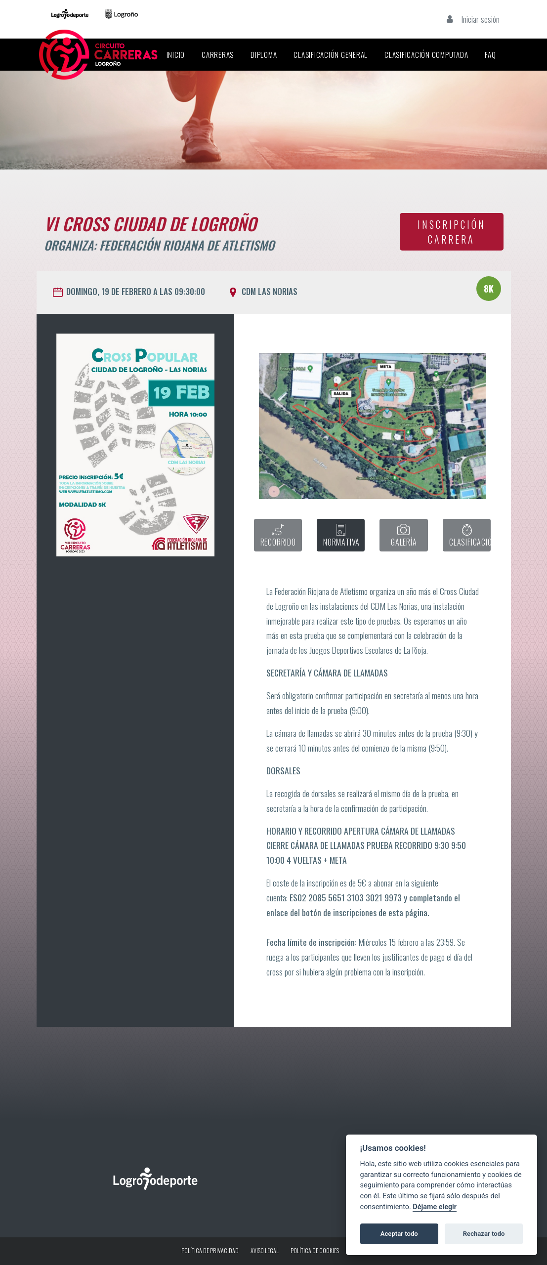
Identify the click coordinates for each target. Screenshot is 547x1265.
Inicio (176, 54)
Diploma (264, 54)
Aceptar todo (399, 1233)
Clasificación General (331, 54)
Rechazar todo (484, 1233)
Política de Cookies (315, 1250)
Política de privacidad (210, 1250)
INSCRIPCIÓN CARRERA (452, 232)
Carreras (218, 54)
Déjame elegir (435, 1207)
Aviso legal (265, 1250)
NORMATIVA (341, 535)
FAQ (490, 54)
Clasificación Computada (426, 54)
